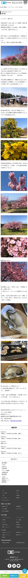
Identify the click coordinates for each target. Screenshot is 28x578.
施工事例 (4, 462)
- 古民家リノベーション (6, 534)
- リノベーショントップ (6, 517)
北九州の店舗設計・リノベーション (7, 7)
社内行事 (4, 468)
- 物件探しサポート (19, 534)
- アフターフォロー (19, 508)
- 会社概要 (17, 495)
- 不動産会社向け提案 (5, 542)
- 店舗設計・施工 (4, 506)
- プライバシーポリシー (6, 500)
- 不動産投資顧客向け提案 (20, 542)
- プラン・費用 (18, 519)
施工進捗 (4, 474)
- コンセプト (4, 522)
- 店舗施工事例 (18, 506)
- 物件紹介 (17, 522)
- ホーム (3, 490)
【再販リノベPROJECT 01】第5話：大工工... (11, 453)
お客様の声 (5, 472)
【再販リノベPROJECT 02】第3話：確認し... (11, 448)
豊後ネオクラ (4, 443)
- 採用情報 (17, 497)
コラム (4, 476)
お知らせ (4, 466)
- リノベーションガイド (20, 517)
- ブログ (3, 495)
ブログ (16, 7)
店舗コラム (5, 478)
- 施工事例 (3, 519)
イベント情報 (5, 470)
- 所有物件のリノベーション (20, 532)
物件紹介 (4, 482)
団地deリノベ (5, 480)
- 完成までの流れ (4, 524)
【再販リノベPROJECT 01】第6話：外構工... (11, 433)
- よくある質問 (4, 508)
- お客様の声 (18, 524)
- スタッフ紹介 (4, 497)
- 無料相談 (3, 537)
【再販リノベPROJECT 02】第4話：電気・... (11, 438)
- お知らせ (17, 490)
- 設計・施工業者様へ (5, 511)
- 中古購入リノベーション (6, 532)
